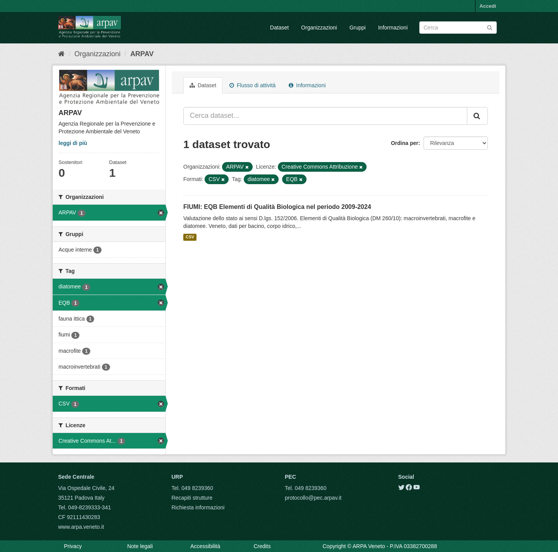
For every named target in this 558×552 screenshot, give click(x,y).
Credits (261, 546)
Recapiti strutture (192, 498)
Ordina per (404, 143)
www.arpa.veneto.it (81, 527)
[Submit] (489, 27)
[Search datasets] (458, 27)
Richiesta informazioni (198, 507)
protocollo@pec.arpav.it (313, 498)
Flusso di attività (252, 85)
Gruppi (358, 27)
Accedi (487, 6)
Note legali (140, 546)
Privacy (73, 546)
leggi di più (73, 143)
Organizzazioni (319, 27)
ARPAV (141, 54)
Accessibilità (205, 546)
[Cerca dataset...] (325, 116)
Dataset (279, 27)
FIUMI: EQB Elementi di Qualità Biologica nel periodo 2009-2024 (277, 207)
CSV (190, 237)
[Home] (61, 54)
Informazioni (393, 27)
